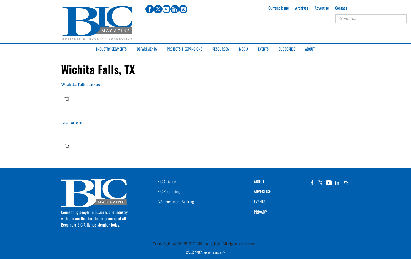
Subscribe (287, 49)
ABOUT (259, 181)
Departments (147, 49)
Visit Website (73, 122)
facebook (312, 183)
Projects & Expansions (184, 49)
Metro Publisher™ (214, 252)
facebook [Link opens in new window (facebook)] (149, 9)
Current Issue (278, 8)
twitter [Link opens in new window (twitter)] (158, 9)
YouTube (329, 183)
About (310, 49)
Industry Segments (111, 49)
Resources (220, 49)
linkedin (337, 183)
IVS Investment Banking (175, 202)
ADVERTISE (262, 191)
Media (243, 49)
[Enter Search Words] (371, 18)
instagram (346, 183)
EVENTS (260, 202)
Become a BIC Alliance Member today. (90, 225)
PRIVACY (260, 212)
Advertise (322, 8)
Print (66, 99)
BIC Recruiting (168, 191)
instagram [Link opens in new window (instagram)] (183, 9)
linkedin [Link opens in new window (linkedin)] (175, 9)
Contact (341, 8)
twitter (320, 183)
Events (263, 49)
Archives (301, 8)
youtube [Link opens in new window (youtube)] (166, 9)
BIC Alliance (166, 181)
